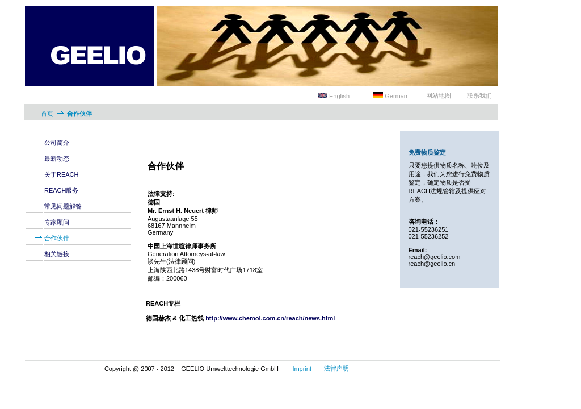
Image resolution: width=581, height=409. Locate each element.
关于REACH (61, 174)
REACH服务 (61, 190)
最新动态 (56, 158)
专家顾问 (56, 222)
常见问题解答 (63, 206)
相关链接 (56, 254)
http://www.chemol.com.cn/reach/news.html (270, 318)
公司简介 (56, 142)
